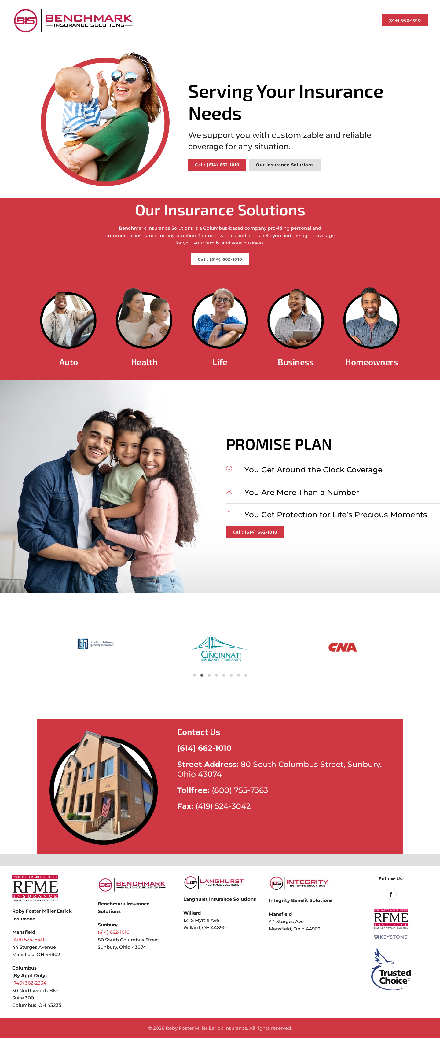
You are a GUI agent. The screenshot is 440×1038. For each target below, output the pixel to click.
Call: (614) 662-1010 (217, 164)
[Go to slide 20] (238, 675)
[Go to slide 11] (216, 675)
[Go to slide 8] (209, 675)
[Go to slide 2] (194, 675)
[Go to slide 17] (231, 675)
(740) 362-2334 (29, 983)
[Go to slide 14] (223, 675)
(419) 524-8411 (28, 939)
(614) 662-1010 (404, 20)
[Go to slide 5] (201, 675)
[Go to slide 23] (245, 675)
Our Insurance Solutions (285, 164)
